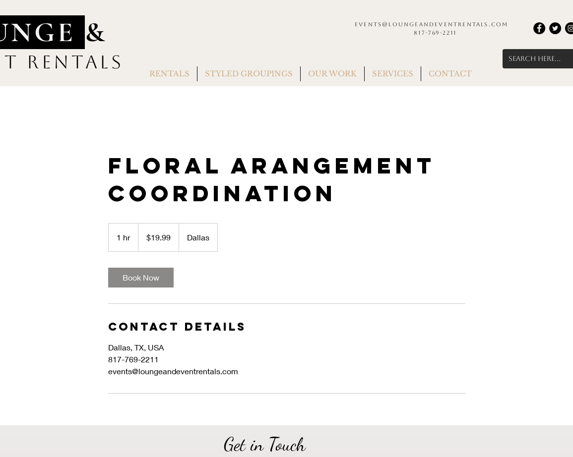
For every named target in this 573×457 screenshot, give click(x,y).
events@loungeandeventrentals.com (431, 24)
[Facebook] (539, 28)
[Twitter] (555, 28)
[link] (141, 277)
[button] (169, 73)
